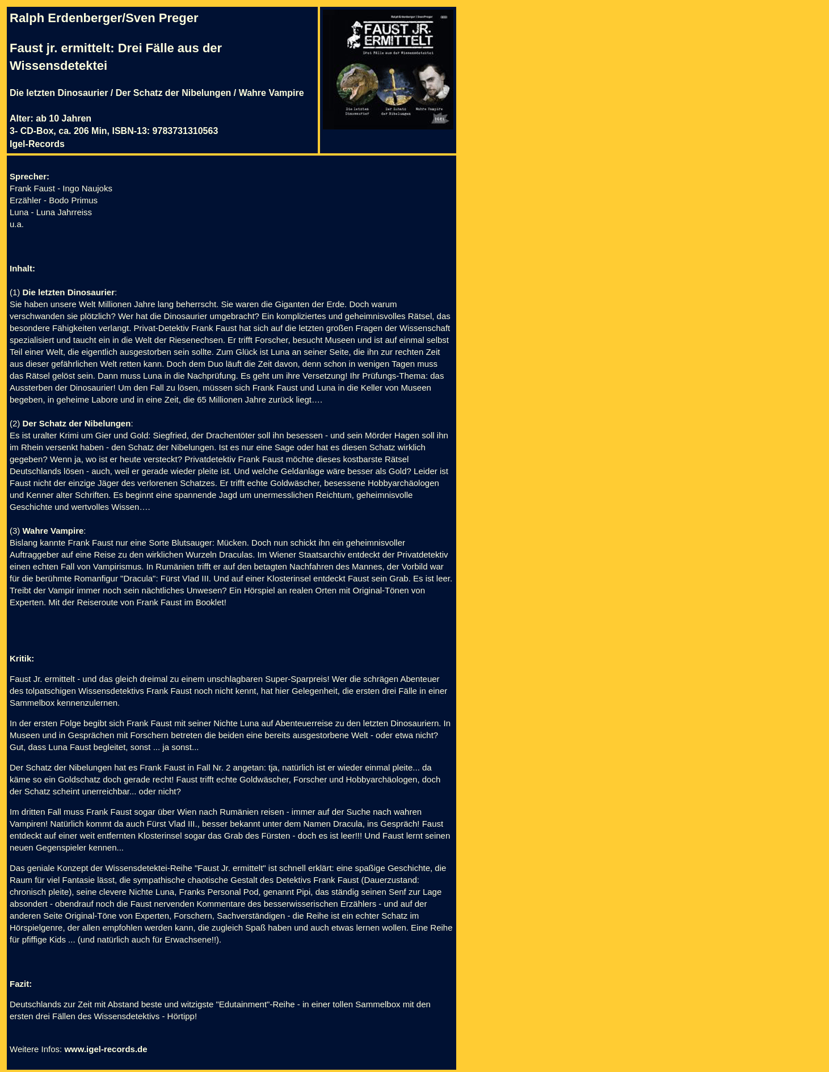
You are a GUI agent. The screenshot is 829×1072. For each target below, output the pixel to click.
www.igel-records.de (105, 1049)
